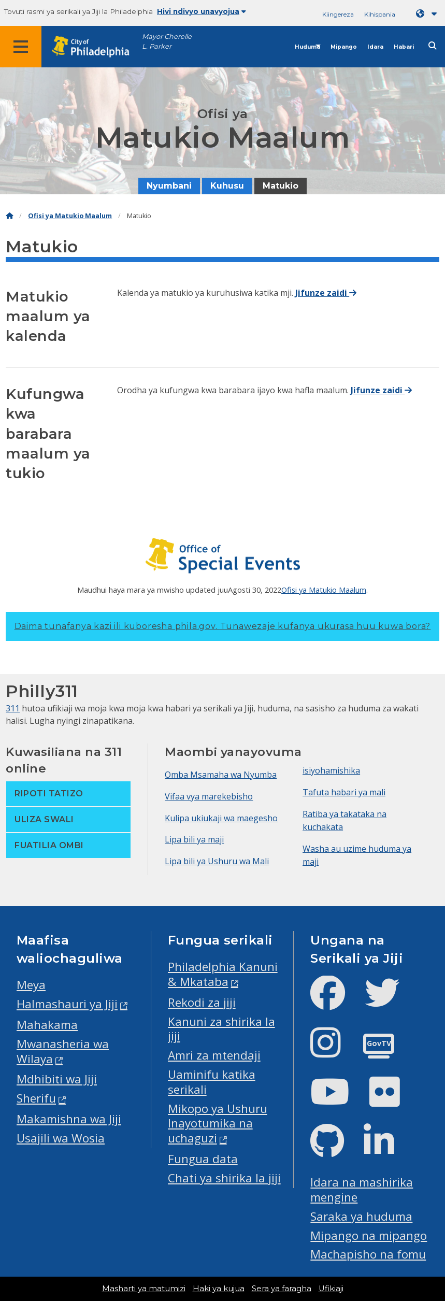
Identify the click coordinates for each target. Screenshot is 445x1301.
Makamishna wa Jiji (69, 1119)
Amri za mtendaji (214, 1055)
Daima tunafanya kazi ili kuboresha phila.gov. (223, 626)
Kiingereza (338, 14)
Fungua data (203, 1159)
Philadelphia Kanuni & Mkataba (223, 974)
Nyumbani (169, 186)
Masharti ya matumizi (143, 1288)
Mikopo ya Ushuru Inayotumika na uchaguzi (217, 1123)
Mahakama (47, 1025)
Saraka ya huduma (361, 1216)
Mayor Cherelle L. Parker (167, 41)
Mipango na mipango (368, 1235)
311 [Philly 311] (13, 708)
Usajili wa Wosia (61, 1138)
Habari (404, 47)
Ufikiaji (331, 1288)
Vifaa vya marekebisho (209, 796)
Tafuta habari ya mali (344, 792)
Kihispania (379, 14)
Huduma (307, 47)
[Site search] (432, 46)
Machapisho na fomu (368, 1254)
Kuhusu (227, 186)
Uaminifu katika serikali (211, 1081)
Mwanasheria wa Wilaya (63, 1051)
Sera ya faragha (281, 1288)
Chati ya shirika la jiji (224, 1178)
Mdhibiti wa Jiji (57, 1079)
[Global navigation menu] (20, 46)
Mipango (344, 47)
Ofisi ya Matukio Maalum (70, 215)
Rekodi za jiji (202, 1002)
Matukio (280, 186)
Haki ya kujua (219, 1288)
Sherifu (36, 1098)
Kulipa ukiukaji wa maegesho (221, 818)
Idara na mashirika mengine (361, 1189)
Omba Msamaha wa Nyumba (221, 774)
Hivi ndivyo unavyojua (201, 11)
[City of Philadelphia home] (96, 47)
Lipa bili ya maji (194, 839)
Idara (375, 47)
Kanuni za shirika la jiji (221, 1029)
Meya (31, 985)
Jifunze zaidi (325, 292)
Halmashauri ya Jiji (67, 1004)
